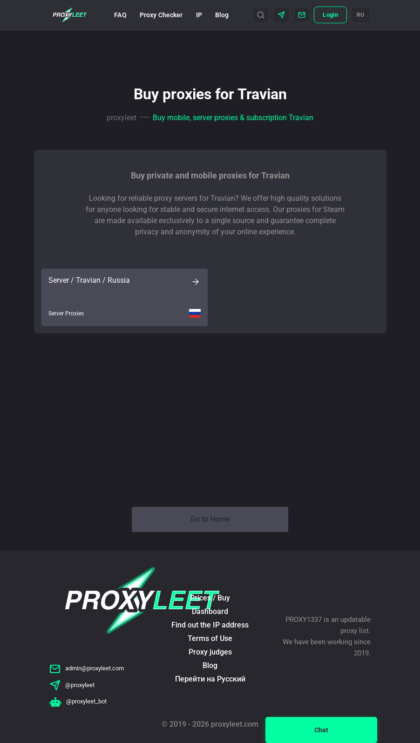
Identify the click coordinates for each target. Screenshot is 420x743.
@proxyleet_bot (78, 701)
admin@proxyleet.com (86, 668)
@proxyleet (72, 685)
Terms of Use (210, 638)
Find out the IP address (210, 624)
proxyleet (121, 117)
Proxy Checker (161, 15)
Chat (321, 730)
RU (361, 15)
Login (330, 14)
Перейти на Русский (210, 679)
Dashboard (210, 611)
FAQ (120, 15)
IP (199, 15)
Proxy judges (210, 652)
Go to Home (210, 519)
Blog (222, 15)
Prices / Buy (210, 597)
